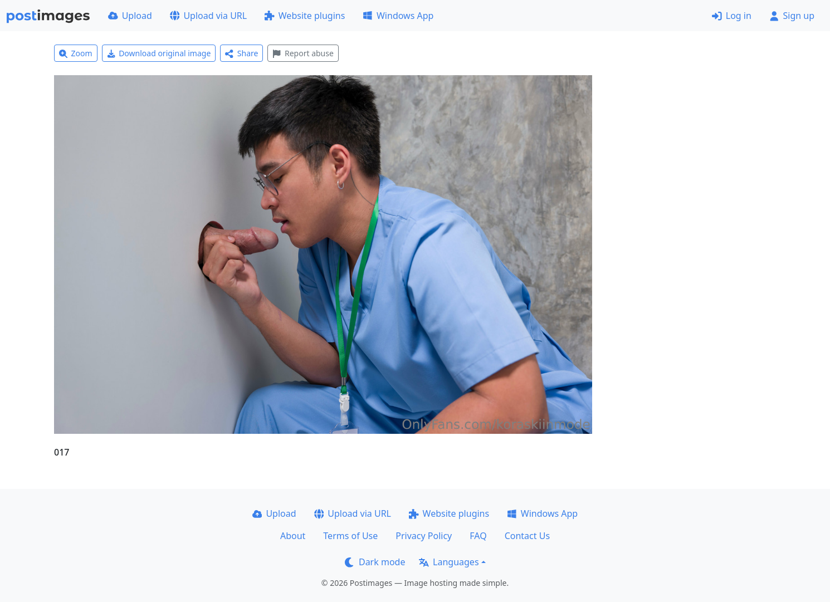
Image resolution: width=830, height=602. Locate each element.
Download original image (159, 53)
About (292, 536)
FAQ (478, 536)
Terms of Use (350, 536)
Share (241, 53)
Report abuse (302, 53)
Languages (449, 562)
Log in (731, 15)
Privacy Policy (424, 536)
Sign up (791, 15)
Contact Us (527, 536)
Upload (130, 15)
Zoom (75, 53)
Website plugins (305, 15)
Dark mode (375, 562)
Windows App (398, 15)
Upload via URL (208, 15)
